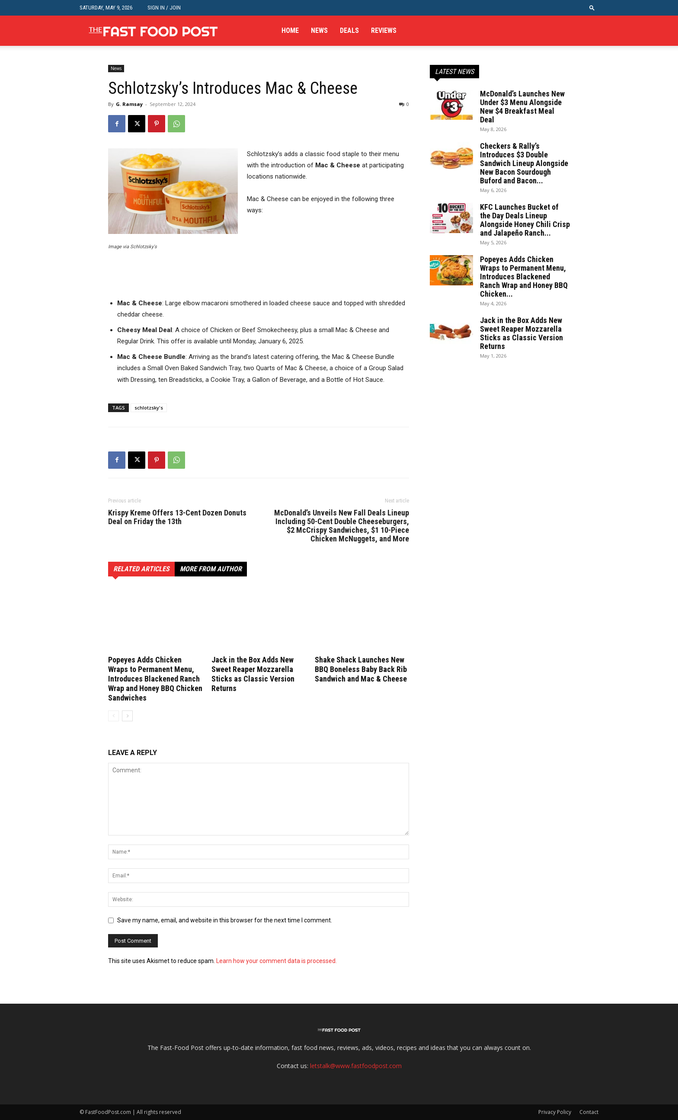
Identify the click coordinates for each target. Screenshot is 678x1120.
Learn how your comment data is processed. (276, 960)
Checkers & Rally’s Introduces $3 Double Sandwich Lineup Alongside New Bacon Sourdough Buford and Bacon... (524, 163)
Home (290, 30)
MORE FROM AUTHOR (211, 569)
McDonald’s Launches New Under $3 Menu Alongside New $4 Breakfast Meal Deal (522, 106)
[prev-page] (113, 715)
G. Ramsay (129, 104)
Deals (349, 30)
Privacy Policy (554, 1112)
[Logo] (153, 31)
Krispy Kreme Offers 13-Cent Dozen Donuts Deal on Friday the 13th (177, 517)
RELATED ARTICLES (141, 569)
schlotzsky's (148, 407)
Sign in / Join (164, 7)
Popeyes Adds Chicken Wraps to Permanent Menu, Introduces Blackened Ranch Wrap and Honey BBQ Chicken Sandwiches (155, 678)
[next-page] (127, 715)
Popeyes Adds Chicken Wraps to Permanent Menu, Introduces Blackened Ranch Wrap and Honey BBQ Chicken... (524, 276)
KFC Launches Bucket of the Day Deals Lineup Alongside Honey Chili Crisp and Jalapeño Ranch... (525, 219)
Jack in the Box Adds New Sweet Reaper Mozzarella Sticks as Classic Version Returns (252, 674)
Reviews (384, 30)
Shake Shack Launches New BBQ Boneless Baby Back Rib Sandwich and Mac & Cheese (361, 669)
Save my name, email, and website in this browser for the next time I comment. (224, 920)
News (319, 30)
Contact (588, 1112)
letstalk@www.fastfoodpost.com (356, 1066)
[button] (591, 7)
